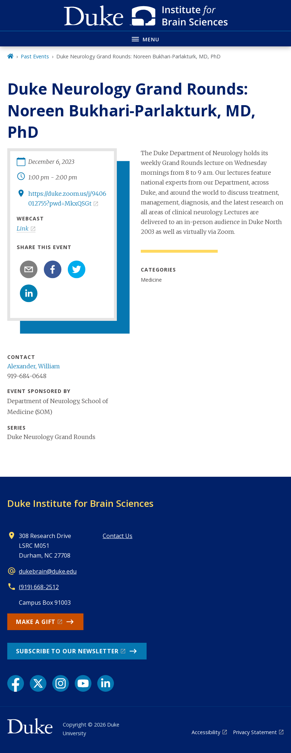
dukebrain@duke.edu (48, 571)
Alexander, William (33, 366)
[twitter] (76, 269)
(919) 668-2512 (39, 587)
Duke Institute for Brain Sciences (80, 503)
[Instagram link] (60, 683)
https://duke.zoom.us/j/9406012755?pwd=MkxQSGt (67, 198)
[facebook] (53, 269)
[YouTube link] (83, 683)
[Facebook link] (15, 683)
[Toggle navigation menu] (145, 38)
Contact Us (117, 536)
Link (23, 228)
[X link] (38, 683)
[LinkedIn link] (105, 683)
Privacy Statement (255, 732)
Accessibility (206, 732)
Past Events (35, 56)
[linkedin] (29, 293)
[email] (29, 269)
